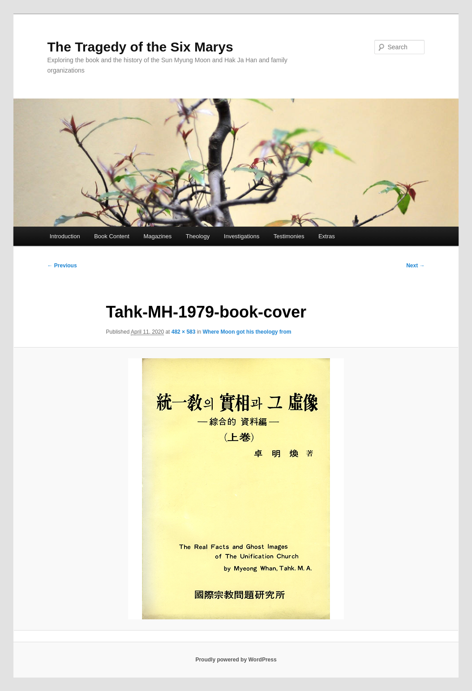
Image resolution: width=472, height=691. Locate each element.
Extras (326, 236)
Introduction (65, 236)
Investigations (242, 236)
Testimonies (289, 236)
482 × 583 (184, 332)
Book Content (111, 236)
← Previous (62, 265)
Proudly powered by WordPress (235, 660)
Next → (415, 265)
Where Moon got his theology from (246, 332)
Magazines (157, 236)
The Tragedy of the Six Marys (140, 46)
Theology (198, 236)
